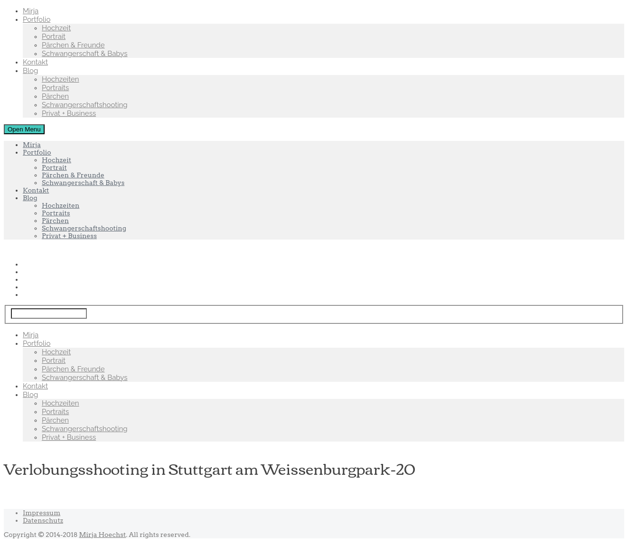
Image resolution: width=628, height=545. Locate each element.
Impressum (41, 513)
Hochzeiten (60, 79)
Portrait (54, 36)
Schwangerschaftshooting (85, 105)
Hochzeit (56, 28)
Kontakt (35, 62)
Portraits (55, 87)
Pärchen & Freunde (73, 45)
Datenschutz (43, 520)
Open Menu (24, 129)
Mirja (30, 11)
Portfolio (36, 19)
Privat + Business (69, 113)
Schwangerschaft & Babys (84, 53)
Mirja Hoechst (102, 534)
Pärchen (55, 96)
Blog (30, 70)
